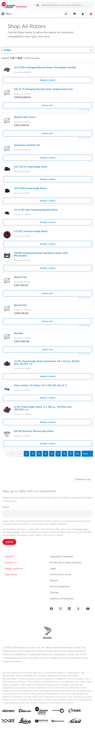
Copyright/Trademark (61, 556)
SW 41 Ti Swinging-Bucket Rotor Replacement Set (43, 89)
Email (5, 507)
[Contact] (66, 13)
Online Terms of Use (60, 574)
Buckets (18, 333)
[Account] (83, 13)
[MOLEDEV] (41, 721)
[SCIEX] (74, 721)
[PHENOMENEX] (58, 722)
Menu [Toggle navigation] (7, 13)
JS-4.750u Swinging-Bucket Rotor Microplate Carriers (45, 67)
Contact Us (11, 562)
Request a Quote (47, 80)
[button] (38, 5)
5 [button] (45, 453)
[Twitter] (78, 609)
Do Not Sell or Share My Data (65, 562)
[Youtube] (88, 609)
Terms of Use (13, 532)
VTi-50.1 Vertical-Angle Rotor (31, 231)
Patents (54, 580)
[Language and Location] (91, 13)
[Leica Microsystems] (25, 722)
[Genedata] (58, 711)
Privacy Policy (82, 529)
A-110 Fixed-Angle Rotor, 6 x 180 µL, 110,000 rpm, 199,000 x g (43, 408)
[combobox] (63, 5)
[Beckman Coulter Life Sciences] (41, 711)
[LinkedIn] (69, 609)
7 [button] (58, 453)
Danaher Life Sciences (62, 598)
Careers (9, 556)
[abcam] (8, 711)
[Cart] (74, 13)
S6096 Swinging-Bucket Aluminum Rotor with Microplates (41, 254)
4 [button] (39, 453)
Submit (9, 542)
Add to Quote (84, 110)
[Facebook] (51, 609)
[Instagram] (60, 609)
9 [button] (70, 453)
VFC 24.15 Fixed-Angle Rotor (30, 166)
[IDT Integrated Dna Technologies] (8, 722)
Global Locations (14, 568)
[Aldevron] (25, 711)
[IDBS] (74, 711)
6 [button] (51, 453)
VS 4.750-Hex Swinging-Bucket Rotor (36, 209)
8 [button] (64, 453)
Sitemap (54, 592)
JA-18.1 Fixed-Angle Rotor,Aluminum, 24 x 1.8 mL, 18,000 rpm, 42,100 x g (46, 362)
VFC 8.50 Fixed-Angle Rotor (30, 188)
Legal (53, 568)
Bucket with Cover (24, 117)
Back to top (83, 479)
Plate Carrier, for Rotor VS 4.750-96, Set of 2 (40, 385)
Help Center (11, 574)
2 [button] (26, 453)
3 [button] (32, 453)
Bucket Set (20, 277)
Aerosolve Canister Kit (27, 145)
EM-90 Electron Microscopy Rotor (34, 431)
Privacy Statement (60, 586)
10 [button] (77, 453)
